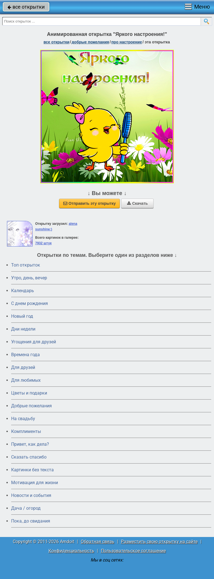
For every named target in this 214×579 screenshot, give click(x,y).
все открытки (26, 7)
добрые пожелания (90, 42)
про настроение (126, 42)
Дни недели (23, 329)
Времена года (25, 354)
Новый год (22, 316)
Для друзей (23, 367)
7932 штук (43, 243)
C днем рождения (29, 303)
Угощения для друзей (33, 341)
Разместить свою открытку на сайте (159, 541)
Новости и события (31, 495)
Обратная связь (97, 541)
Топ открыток (25, 265)
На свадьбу (23, 418)
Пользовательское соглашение (133, 550)
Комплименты (26, 431)
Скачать (137, 203)
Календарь (22, 290)
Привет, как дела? (30, 444)
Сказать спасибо (29, 457)
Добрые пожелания (31, 405)
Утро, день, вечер (29, 277)
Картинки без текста (32, 469)
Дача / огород (26, 508)
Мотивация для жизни (34, 482)
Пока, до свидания (30, 521)
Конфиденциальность (71, 550)
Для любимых (26, 380)
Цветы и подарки (29, 393)
